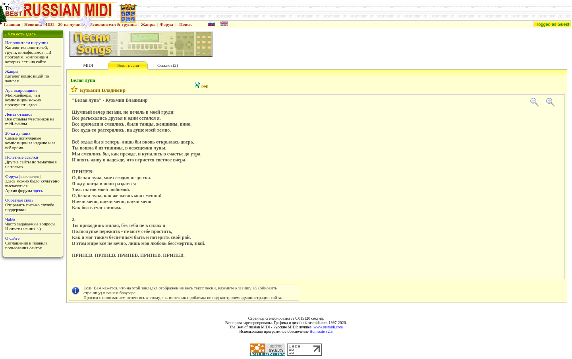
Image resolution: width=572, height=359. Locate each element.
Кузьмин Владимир (103, 90)
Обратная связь (19, 200)
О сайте (12, 238)
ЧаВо (10, 219)
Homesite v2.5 (320, 331)
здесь (38, 190)
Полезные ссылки (21, 157)
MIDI (88, 65)
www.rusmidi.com (328, 327)
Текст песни (128, 65)
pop (205, 85)
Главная (12, 24)
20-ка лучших (71, 24)
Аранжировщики (21, 90)
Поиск (185, 24)
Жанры (148, 24)
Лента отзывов (19, 114)
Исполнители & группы (113, 24)
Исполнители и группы (26, 42)
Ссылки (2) (167, 65)
